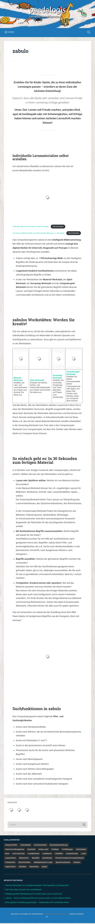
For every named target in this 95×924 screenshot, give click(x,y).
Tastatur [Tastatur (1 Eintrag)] (76, 863)
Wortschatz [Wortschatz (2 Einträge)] (34, 867)
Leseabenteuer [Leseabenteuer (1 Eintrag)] (33, 854)
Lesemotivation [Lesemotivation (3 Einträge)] (72, 854)
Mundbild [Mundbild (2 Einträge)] (35, 859)
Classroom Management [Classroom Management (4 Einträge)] (14, 850)
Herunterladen (58, 227)
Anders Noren (76, 915)
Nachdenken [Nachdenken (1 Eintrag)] (47, 859)
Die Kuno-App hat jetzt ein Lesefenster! (24, 890)
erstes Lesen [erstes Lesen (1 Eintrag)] (43, 850)
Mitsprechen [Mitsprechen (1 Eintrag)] (24, 859)
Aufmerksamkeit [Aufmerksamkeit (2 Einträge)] (40, 846)
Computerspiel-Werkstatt (73, 373)
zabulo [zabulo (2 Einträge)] (44, 867)
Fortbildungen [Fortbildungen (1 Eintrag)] (67, 850)
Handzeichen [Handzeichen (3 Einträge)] (81, 850)
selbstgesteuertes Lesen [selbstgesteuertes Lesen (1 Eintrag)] (43, 863)
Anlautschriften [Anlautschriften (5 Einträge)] (11, 846)
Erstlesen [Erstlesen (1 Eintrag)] (55, 850)
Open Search (88, 33)
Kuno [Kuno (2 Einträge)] (7, 854)
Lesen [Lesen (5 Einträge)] (83, 854)
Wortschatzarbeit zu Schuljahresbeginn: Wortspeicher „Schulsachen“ (37, 886)
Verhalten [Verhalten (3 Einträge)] (22, 867)
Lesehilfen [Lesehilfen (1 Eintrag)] (59, 854)
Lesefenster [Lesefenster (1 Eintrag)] (47, 854)
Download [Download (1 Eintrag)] (31, 850)
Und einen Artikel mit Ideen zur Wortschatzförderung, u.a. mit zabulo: (38, 234)
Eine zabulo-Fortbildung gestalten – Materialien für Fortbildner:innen (37, 903)
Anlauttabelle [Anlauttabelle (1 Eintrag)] (25, 846)
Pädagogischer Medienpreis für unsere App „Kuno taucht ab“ (34, 894)
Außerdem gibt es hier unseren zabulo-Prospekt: (30, 227)
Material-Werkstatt (18, 380)
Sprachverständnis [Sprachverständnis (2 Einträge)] (63, 863)
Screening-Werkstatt (58, 377)
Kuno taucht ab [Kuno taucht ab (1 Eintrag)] (18, 854)
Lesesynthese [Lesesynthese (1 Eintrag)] (10, 859)
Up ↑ (47, 918)
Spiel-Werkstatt (37, 381)
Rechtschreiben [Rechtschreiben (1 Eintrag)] (24, 863)
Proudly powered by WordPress (27, 915)
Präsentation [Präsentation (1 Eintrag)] (10, 863)
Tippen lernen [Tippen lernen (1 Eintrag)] (10, 867)
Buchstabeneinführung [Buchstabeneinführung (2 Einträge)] (59, 846)
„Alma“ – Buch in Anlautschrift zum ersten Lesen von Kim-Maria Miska (38, 899)
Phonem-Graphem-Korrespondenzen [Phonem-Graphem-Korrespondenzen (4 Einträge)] (69, 859)
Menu (11, 33)
